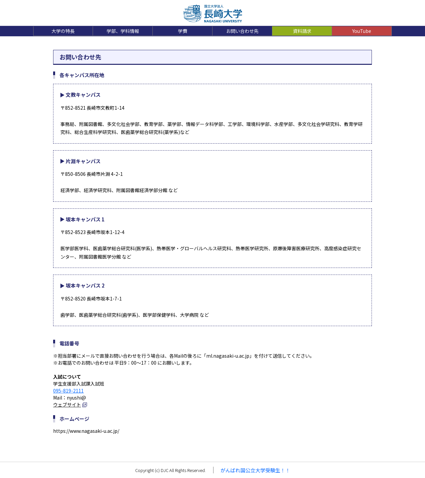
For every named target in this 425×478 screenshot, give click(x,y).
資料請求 (302, 31)
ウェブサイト (67, 404)
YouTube (361, 31)
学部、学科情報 (123, 31)
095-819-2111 (68, 390)
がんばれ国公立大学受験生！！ (255, 470)
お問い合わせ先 (242, 31)
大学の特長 (63, 31)
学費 (182, 31)
